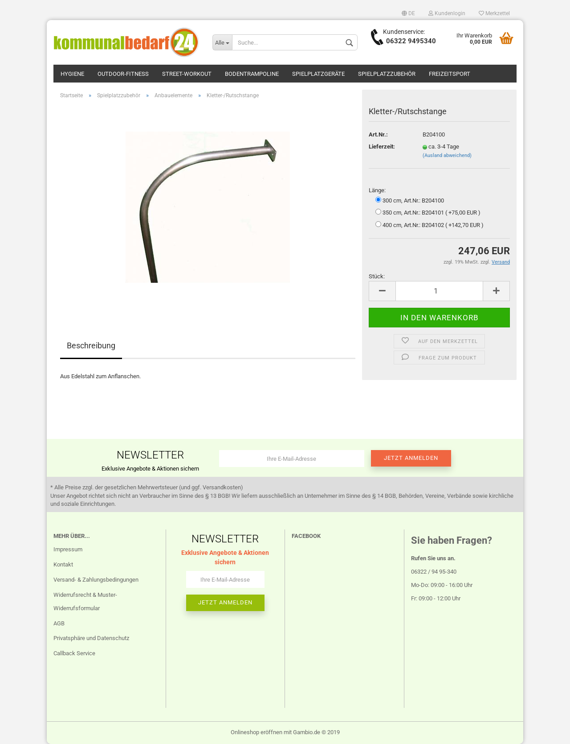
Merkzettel (494, 13)
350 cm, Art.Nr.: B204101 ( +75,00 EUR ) (427, 212)
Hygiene (72, 73)
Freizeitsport (449, 73)
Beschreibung (91, 345)
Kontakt (63, 564)
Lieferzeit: (382, 146)
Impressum (67, 549)
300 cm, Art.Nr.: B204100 (409, 200)
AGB (59, 623)
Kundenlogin (446, 13)
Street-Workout (187, 73)
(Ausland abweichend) (447, 155)
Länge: (377, 190)
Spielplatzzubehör (386, 73)
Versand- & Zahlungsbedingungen (95, 579)
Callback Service (74, 653)
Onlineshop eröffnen (256, 732)
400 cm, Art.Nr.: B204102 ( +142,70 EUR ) (429, 224)
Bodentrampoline (252, 73)
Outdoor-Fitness (123, 73)
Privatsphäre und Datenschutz (91, 638)
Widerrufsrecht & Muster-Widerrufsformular (85, 601)
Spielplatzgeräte (318, 73)
